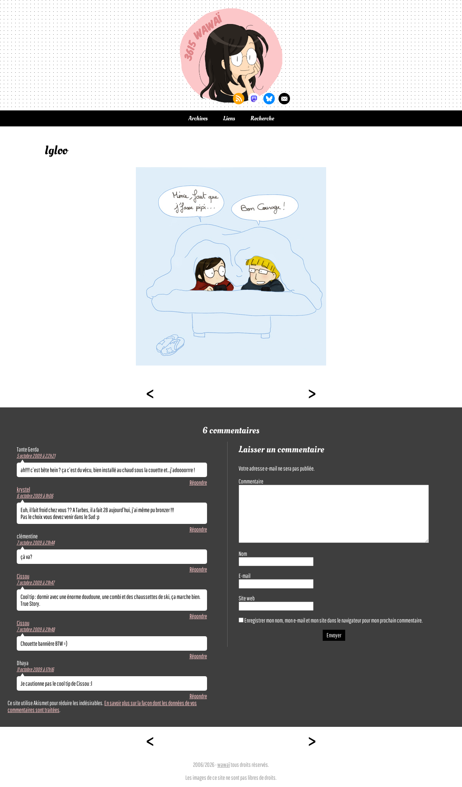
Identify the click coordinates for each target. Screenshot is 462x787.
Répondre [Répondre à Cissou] (198, 616)
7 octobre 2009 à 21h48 (36, 629)
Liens (229, 118)
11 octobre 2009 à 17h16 (35, 669)
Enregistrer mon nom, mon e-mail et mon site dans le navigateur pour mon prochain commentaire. (333, 620)
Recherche (262, 118)
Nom (243, 553)
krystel (23, 489)
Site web (247, 598)
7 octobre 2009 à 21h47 (35, 582)
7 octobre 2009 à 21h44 (35, 543)
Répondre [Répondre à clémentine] (198, 569)
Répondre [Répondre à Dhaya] (198, 696)
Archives (198, 118)
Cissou (23, 576)
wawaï (223, 764)
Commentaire (251, 481)
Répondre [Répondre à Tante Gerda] (198, 482)
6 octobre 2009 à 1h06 (35, 496)
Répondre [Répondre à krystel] (198, 529)
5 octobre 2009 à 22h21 (36, 456)
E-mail (244, 575)
